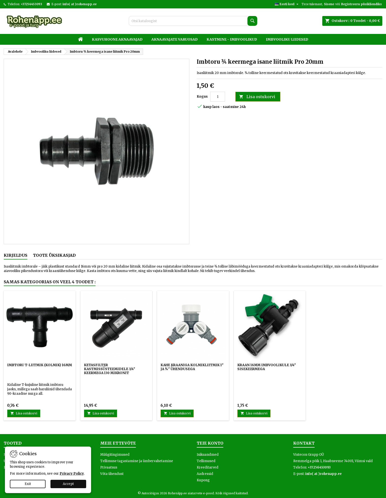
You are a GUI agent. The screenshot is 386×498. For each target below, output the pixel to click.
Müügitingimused (114, 455)
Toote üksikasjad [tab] (54, 255)
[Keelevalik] (287, 4)
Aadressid (205, 474)
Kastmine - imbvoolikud (232, 39)
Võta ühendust (112, 474)
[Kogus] (217, 97)
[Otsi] (193, 21)
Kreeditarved (207, 467)
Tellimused (206, 461)
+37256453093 (31, 4)
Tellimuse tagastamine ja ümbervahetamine (136, 461)
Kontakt (304, 443)
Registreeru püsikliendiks (361, 4)
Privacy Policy (72, 473)
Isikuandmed (208, 455)
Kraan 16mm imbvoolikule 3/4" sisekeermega (266, 367)
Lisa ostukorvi (257, 96)
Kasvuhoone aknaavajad (117, 39)
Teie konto (210, 443)
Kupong (203, 480)
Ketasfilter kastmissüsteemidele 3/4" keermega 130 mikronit (109, 369)
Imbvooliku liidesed (287, 39)
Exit (28, 484)
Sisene (329, 4)
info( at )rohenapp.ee (79, 4)
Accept (68, 484)
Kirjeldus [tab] (15, 255)
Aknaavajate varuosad (174, 39)
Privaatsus (108, 467)
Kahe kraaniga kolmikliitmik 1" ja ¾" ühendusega (192, 367)
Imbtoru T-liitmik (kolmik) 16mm (39, 365)
